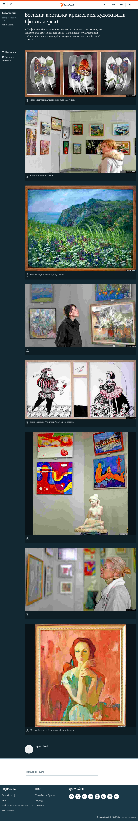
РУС (106, 5)
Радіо (4, 800)
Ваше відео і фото (10, 795)
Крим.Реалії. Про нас (45, 795)
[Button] (9, 52)
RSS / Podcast (8, 811)
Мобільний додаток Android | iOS (17, 806)
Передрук (40, 800)
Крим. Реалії (8, 25)
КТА (113, 5)
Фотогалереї (9, 13)
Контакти (40, 806)
